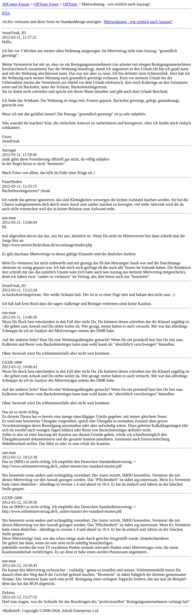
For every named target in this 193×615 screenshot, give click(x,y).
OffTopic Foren (46, 4)
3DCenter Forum (15, 4)
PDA (6, 13)
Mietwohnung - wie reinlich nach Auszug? (138, 22)
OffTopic (70, 4)
